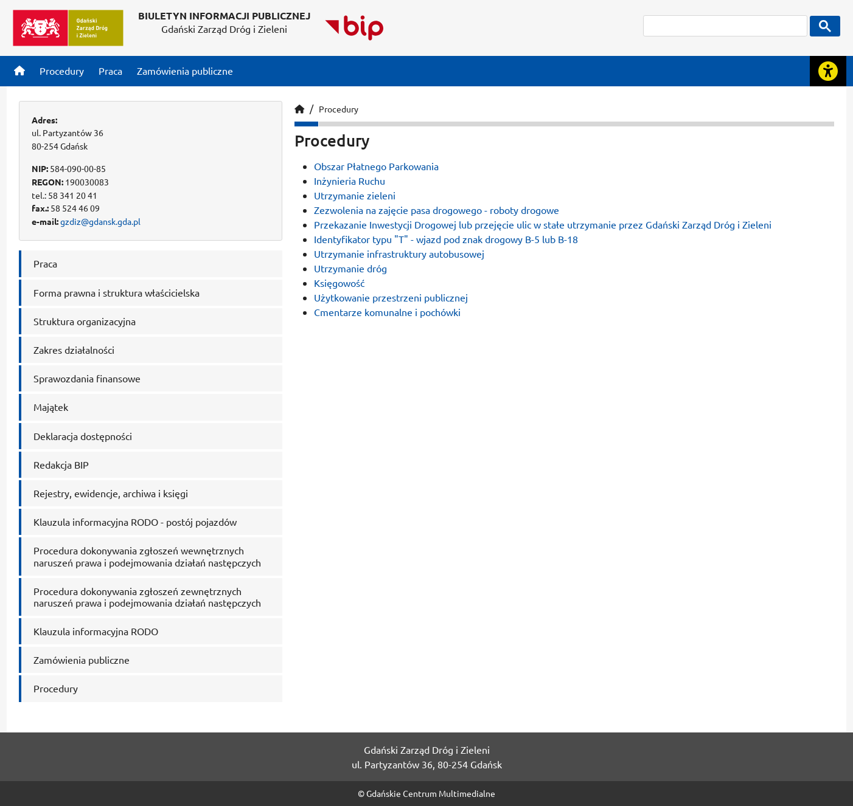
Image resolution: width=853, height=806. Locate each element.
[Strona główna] (19, 70)
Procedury (338, 108)
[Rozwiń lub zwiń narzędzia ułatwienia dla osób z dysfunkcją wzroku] (828, 71)
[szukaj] (725, 25)
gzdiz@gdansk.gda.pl (100, 221)
